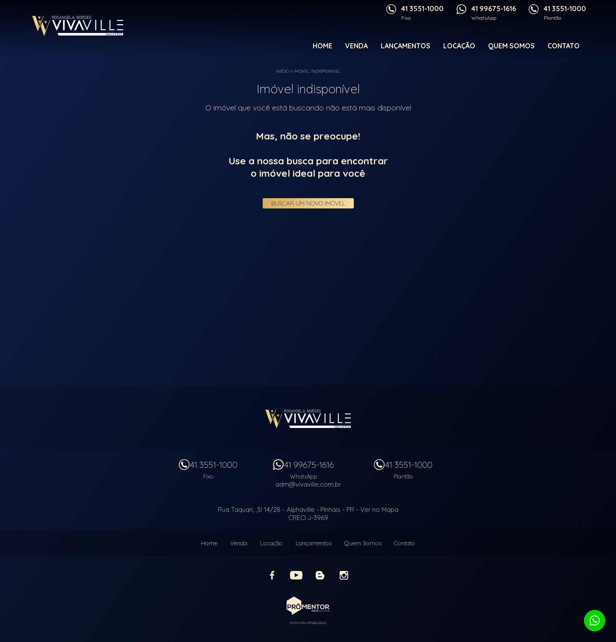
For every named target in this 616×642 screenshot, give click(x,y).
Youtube (296, 575)
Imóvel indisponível (317, 71)
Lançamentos (405, 46)
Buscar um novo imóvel (308, 203)
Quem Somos (511, 46)
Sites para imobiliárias (308, 623)
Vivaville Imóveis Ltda (308, 418)
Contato (564, 46)
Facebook (272, 575)
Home (322, 46)
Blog (320, 575)
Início (282, 71)
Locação (459, 46)
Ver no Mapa (379, 509)
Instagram (343, 575)
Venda (356, 46)
